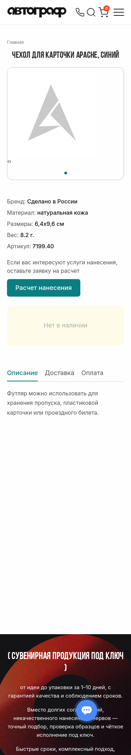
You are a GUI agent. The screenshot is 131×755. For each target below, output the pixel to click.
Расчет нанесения (43, 287)
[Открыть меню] (119, 12)
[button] (65, 172)
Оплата (92, 372)
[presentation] (8, 161)
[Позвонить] (80, 12)
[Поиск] (91, 12)
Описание (22, 372)
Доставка (59, 372)
